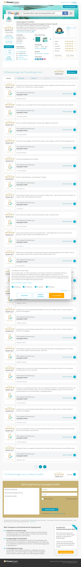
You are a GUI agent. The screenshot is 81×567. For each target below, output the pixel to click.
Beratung (57, 50)
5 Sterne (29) (21, 78)
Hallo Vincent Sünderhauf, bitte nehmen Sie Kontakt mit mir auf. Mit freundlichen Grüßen (21, 501)
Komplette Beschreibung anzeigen (24, 32)
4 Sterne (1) (33, 78)
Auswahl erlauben (40, 296)
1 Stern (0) (72, 78)
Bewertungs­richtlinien (54, 561)
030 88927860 (22, 51)
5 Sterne (68, 27)
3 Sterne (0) (46, 78)
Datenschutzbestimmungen (30, 283)
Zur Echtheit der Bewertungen (9, 41)
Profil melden (33, 521)
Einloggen (74, 2)
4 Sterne (68, 29)
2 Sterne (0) (59, 78)
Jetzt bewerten (8, 46)
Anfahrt (20, 43)
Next (50, 39)
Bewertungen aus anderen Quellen (9, 37)
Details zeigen (59, 291)
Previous (33, 39)
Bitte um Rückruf (48, 499)
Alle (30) (8, 78)
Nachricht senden (50, 509)
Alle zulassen (56, 296)
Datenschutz (69, 561)
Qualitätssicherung (62, 561)
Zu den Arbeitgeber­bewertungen (9, 58)
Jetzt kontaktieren (70, 6)
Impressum (19, 283)
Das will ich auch (65, 2)
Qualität (56, 41)
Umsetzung (57, 48)
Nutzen (56, 43)
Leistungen (57, 46)
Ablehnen (24, 296)
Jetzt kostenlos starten (66, 552)
